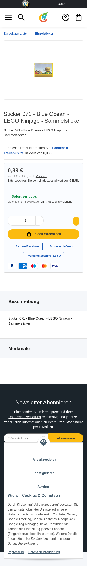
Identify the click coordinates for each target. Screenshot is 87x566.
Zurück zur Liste (16, 33)
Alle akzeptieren (44, 459)
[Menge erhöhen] (38, 225)
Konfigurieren (44, 473)
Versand (43, 176)
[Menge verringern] (12, 225)
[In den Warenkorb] (43, 238)
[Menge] (25, 225)
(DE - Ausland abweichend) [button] (60, 206)
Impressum (16, 552)
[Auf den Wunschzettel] (75, 225)
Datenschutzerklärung (22, 431)
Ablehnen (44, 486)
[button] (8, 17)
